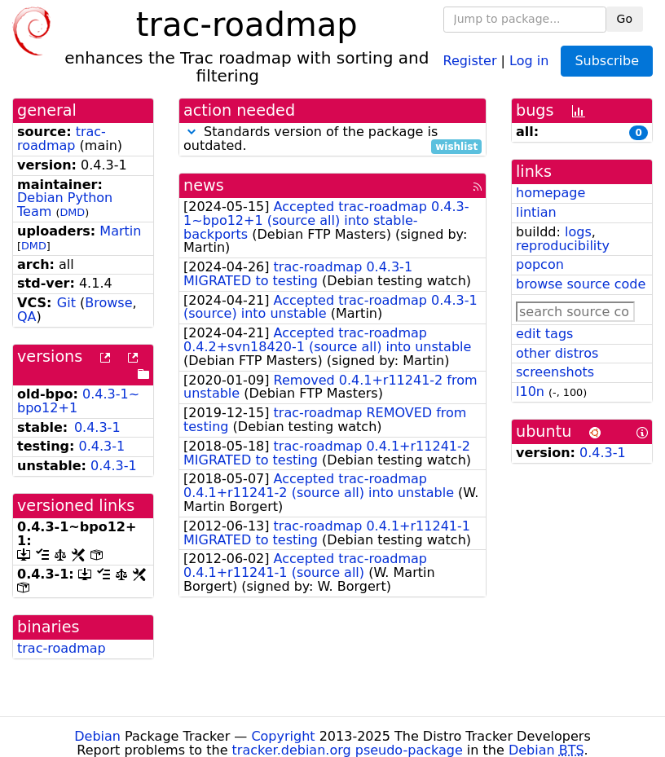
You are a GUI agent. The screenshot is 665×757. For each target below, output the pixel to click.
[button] (191, 131)
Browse (108, 302)
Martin (120, 231)
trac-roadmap (61, 138)
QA (27, 316)
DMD (72, 212)
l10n (530, 391)
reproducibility (563, 245)
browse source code (580, 284)
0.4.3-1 (97, 427)
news (203, 185)
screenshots (555, 372)
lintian (536, 212)
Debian (97, 736)
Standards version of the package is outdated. (332, 139)
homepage (550, 192)
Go (624, 18)
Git (66, 302)
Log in (528, 60)
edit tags (544, 333)
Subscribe (607, 60)
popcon (540, 264)
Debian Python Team (64, 204)
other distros (557, 353)
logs (578, 232)
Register (470, 60)
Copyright (283, 736)
